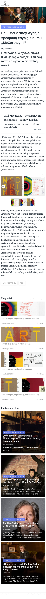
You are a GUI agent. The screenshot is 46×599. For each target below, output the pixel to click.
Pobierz (40, 323)
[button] (43, 176)
